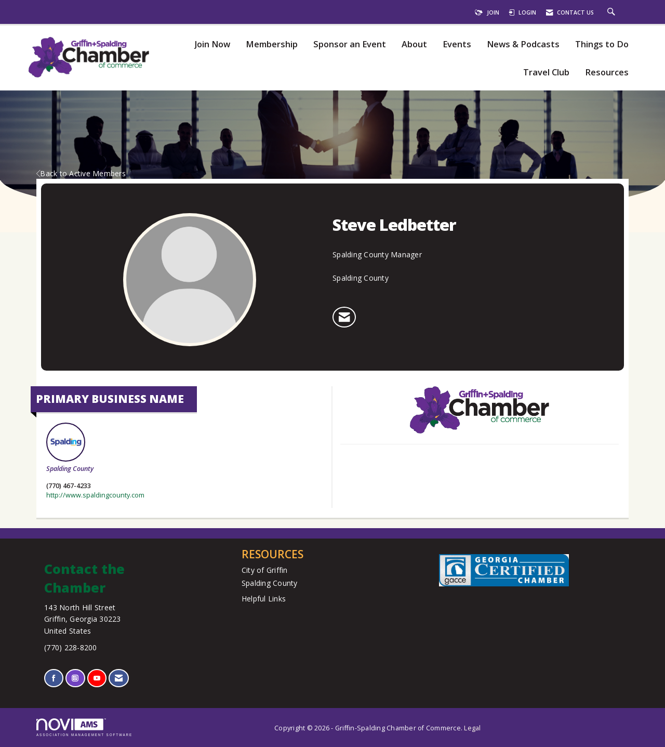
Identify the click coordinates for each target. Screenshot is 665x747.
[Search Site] (612, 12)
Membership (272, 44)
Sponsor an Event (349, 44)
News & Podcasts (523, 44)
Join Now (212, 44)
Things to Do (602, 44)
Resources (607, 72)
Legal (472, 728)
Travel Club (546, 72)
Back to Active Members (81, 173)
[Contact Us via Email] (119, 678)
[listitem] (344, 317)
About (414, 44)
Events (457, 44)
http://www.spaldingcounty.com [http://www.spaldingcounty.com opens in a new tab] (95, 495)
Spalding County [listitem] (70, 448)
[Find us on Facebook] (53, 678)
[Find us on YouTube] (97, 678)
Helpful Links (264, 599)
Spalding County (270, 583)
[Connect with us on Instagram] (75, 678)
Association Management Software (84, 727)
